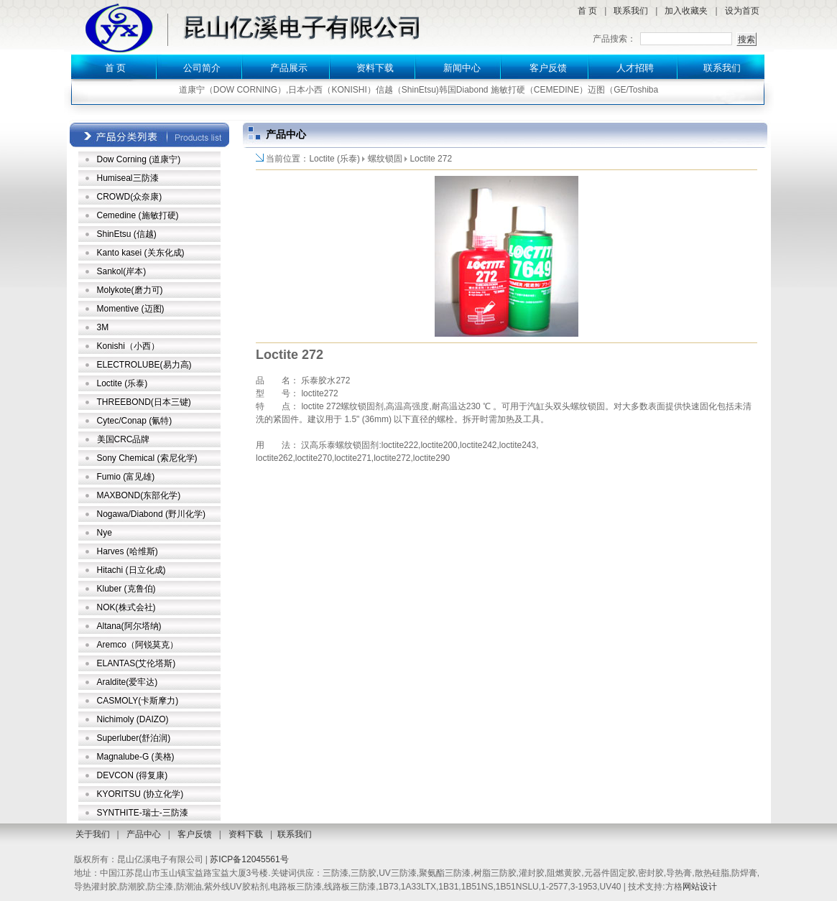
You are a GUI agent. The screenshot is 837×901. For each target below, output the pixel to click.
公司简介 (202, 67)
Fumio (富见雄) (126, 477)
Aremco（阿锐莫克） (137, 645)
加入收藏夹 (686, 11)
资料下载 (375, 67)
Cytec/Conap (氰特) (134, 421)
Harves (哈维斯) (127, 551)
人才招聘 (635, 67)
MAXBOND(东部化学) (139, 495)
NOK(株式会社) (126, 607)
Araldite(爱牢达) (127, 682)
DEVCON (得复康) (132, 775)
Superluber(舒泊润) (134, 738)
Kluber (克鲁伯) (126, 589)
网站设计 (700, 887)
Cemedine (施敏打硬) (138, 215)
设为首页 (742, 11)
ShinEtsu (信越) (127, 234)
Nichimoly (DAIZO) (133, 719)
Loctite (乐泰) (122, 383)
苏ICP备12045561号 (249, 859)
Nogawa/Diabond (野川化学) (151, 514)
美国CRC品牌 (123, 439)
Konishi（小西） (128, 346)
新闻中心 (462, 67)
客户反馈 (548, 67)
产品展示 (288, 67)
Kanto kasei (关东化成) (141, 253)
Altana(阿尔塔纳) (129, 626)
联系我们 (631, 11)
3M (103, 327)
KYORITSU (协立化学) (140, 794)
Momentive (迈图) (131, 309)
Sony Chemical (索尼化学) (147, 458)
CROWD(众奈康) (129, 197)
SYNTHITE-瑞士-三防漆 (142, 813)
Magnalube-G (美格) (136, 757)
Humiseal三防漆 (128, 178)
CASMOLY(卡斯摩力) (138, 701)
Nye (104, 533)
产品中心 (143, 834)
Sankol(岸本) (122, 271)
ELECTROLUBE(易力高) (144, 365)
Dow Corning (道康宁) (139, 159)
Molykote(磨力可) (130, 290)
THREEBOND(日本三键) (144, 402)
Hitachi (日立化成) (131, 570)
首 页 (587, 11)
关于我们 (92, 834)
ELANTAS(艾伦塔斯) (136, 663)
